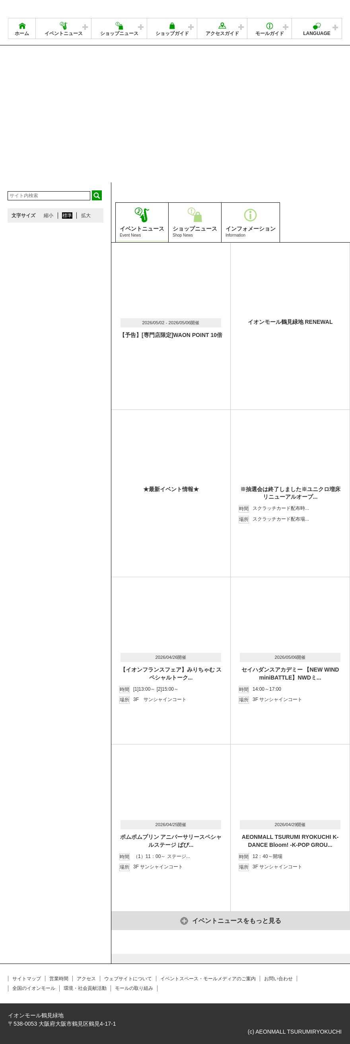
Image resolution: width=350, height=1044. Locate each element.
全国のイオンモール (33, 988)
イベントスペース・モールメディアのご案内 (208, 978)
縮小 (48, 215)
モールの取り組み (134, 988)
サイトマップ (26, 978)
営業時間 (58, 978)
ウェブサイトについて (128, 978)
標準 (67, 215)
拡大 (86, 215)
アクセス (86, 978)
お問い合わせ (278, 978)
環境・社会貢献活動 (85, 988)
